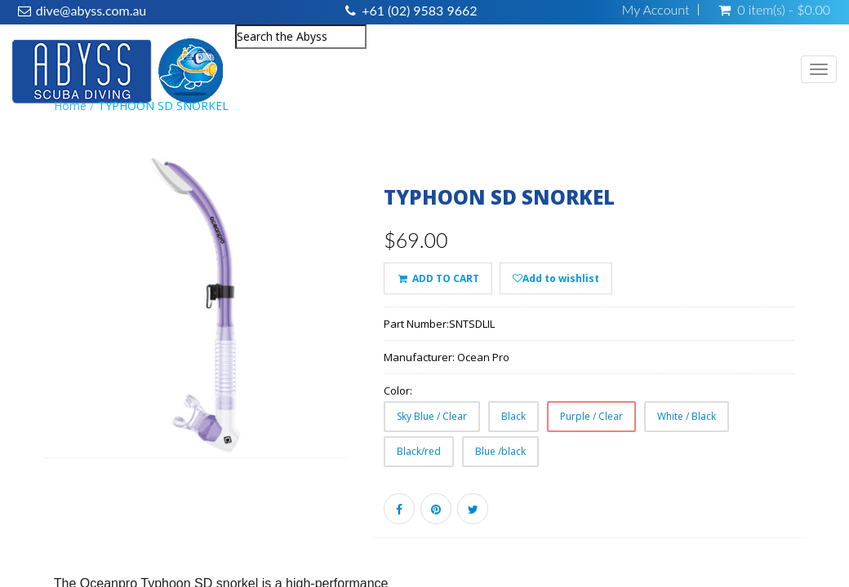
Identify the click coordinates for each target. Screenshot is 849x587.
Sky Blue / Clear (432, 416)
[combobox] (301, 36)
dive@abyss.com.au (91, 10)
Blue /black (500, 451)
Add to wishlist (556, 278)
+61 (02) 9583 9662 (419, 10)
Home (70, 105)
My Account (656, 9)
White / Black (686, 416)
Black (513, 416)
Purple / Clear (591, 416)
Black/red (419, 451)
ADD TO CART (437, 278)
